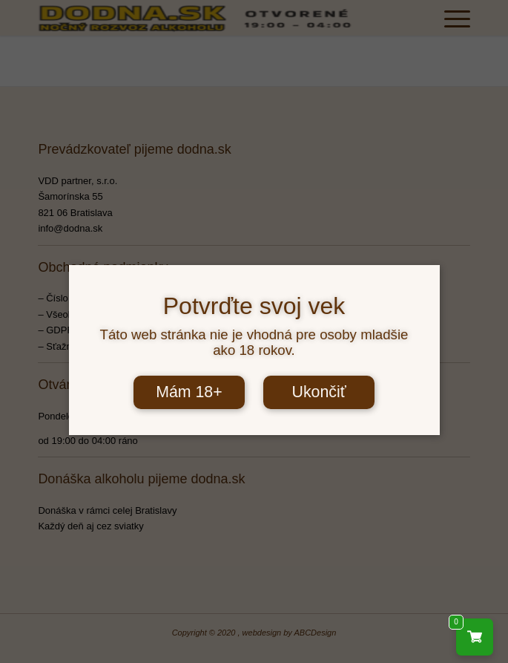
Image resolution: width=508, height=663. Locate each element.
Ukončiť (318, 392)
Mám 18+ (189, 392)
